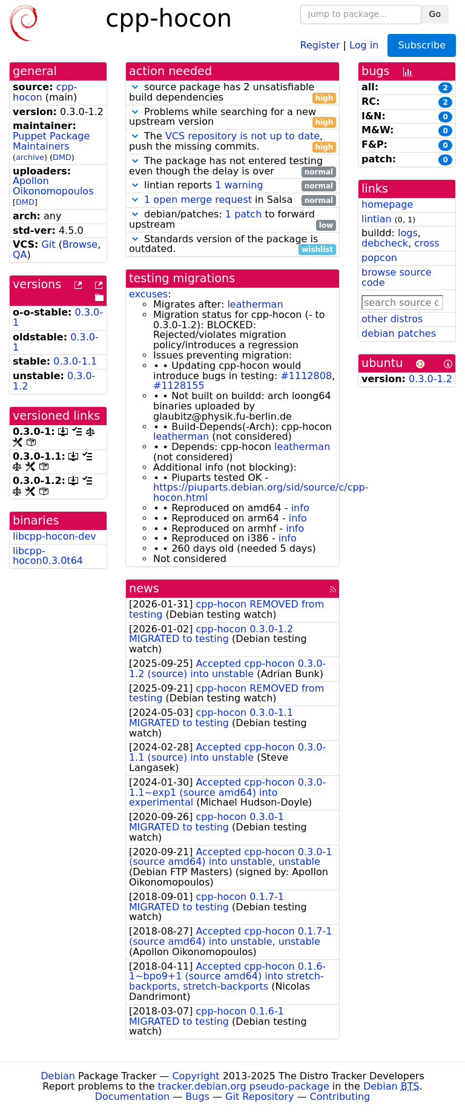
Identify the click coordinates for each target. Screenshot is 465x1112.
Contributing (340, 1096)
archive (30, 157)
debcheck (384, 243)
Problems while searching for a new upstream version (232, 117)
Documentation (132, 1096)
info (300, 508)
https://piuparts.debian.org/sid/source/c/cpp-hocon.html (261, 492)
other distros (392, 319)
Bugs (197, 1096)
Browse (79, 244)
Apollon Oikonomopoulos (53, 186)
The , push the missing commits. (232, 141)
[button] (135, 87)
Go (435, 14)
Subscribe (422, 45)
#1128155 (179, 385)
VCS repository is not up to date (242, 136)
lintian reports (232, 185)
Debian (58, 1076)
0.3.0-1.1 (75, 361)
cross (426, 243)
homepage (387, 204)
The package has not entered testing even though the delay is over (232, 166)
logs (408, 233)
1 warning (239, 185)
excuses (148, 294)
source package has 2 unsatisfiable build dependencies (232, 92)
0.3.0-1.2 (430, 379)
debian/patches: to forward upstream (232, 220)
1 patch (243, 214)
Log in (363, 44)
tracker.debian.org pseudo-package (243, 1086)
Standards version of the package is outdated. (232, 244)
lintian (376, 219)
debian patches (398, 333)
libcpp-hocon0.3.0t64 (48, 556)
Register (320, 44)
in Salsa (232, 200)
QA (20, 254)
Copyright (195, 1076)
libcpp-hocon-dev (54, 536)
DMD (62, 157)
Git (48, 244)
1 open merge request (198, 199)
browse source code (396, 277)
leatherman (255, 304)
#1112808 (306, 376)
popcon (379, 257)
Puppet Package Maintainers (51, 141)
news (144, 588)
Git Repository (259, 1096)
